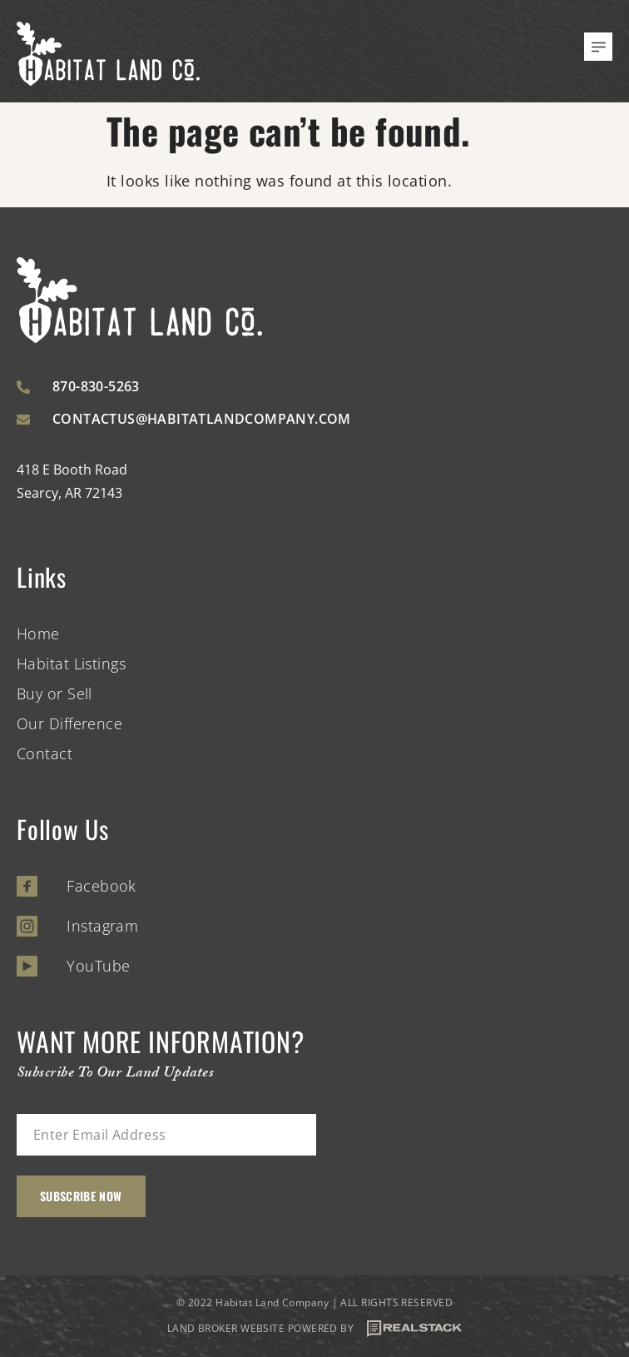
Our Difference (69, 723)
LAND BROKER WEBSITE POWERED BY (315, 1328)
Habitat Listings (71, 664)
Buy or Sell (54, 693)
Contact (44, 753)
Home (38, 634)
